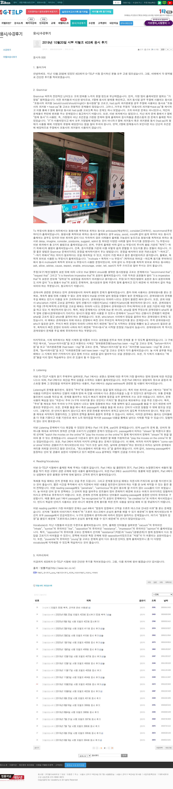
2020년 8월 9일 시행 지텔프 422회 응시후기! (78, 621)
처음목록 (159, 748)
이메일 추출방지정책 (44, 765)
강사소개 (18, 23)
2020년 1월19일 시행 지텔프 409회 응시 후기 (78, 642)
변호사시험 (41, 2)
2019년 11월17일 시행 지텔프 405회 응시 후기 (78, 670)
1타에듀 (95, 573)
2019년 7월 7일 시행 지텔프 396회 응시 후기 (78, 726)
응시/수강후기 (79, 23)
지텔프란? (6, 23)
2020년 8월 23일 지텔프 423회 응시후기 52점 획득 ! (81, 614)
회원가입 (127, 2)
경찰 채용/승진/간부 (27, 2)
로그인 (117, 2)
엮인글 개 (48, 585)
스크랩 (155, 49)
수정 (149, 582)
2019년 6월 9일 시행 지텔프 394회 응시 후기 (78, 740)
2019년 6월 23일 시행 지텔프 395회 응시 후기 (78, 733)
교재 (53, 23)
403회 (71, 573)
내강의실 (114, 23)
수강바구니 (137, 2)
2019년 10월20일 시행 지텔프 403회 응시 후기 (78, 684)
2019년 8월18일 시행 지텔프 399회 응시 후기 (78, 705)
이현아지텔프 (80, 573)
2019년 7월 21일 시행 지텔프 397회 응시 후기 (78, 719)
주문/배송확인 (150, 2)
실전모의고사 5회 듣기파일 (75, 11)
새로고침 (168, 748)
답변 (155, 582)
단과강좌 (43, 23)
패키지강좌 (31, 23)
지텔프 (39, 573)
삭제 (161, 582)
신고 (140, 49)
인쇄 (147, 49)
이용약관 (13, 765)
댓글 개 (39, 585)
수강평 (92, 23)
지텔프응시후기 (62, 573)
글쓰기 (36, 748)
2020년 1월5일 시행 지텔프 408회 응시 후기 (77, 649)
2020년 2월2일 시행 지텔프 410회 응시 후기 (77, 635)
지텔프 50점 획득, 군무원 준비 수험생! (69, 607)
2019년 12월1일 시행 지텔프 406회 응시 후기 (78, 663)
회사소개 (3, 765)
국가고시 (51, 2)
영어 (15, 2)
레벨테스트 (63, 23)
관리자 (142, 607)
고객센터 (102, 23)
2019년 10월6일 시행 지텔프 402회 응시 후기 (78, 691)
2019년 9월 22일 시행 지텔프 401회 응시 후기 (78, 698)
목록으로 (168, 582)
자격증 (59, 2)
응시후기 (47, 573)
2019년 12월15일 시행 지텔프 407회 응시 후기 (78, 656)
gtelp (53, 573)
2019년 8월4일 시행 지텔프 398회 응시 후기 (77, 712)
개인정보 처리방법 (26, 765)
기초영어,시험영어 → (159, 22)
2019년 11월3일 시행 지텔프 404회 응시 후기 (78, 677)
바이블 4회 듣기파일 (101, 11)
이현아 (88, 573)
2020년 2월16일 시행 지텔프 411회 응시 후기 (78, 628)
